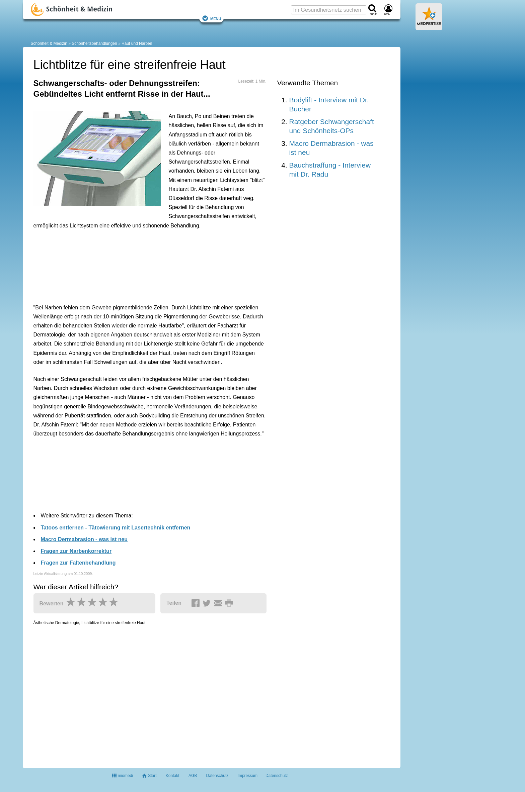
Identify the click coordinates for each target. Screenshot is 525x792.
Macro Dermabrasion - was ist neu (84, 539)
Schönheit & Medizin (49, 43)
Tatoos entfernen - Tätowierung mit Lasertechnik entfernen (116, 527)
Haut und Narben (137, 43)
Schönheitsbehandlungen (94, 43)
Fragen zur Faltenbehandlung (78, 563)
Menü (211, 18)
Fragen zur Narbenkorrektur (76, 551)
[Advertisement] (137, 265)
